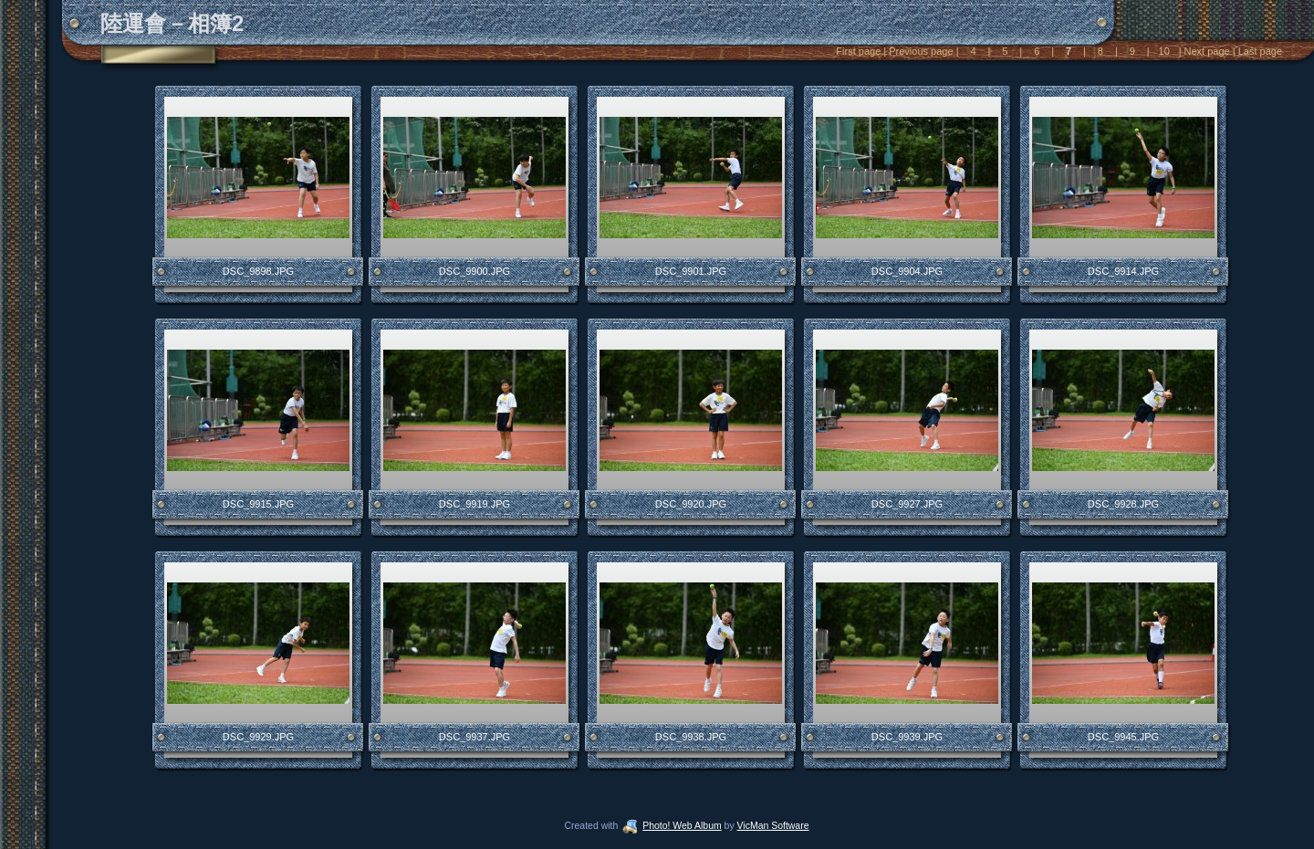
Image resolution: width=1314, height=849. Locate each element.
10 (1163, 51)
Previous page (920, 51)
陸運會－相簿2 (172, 23)
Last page (1259, 51)
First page (859, 51)
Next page (1207, 51)
